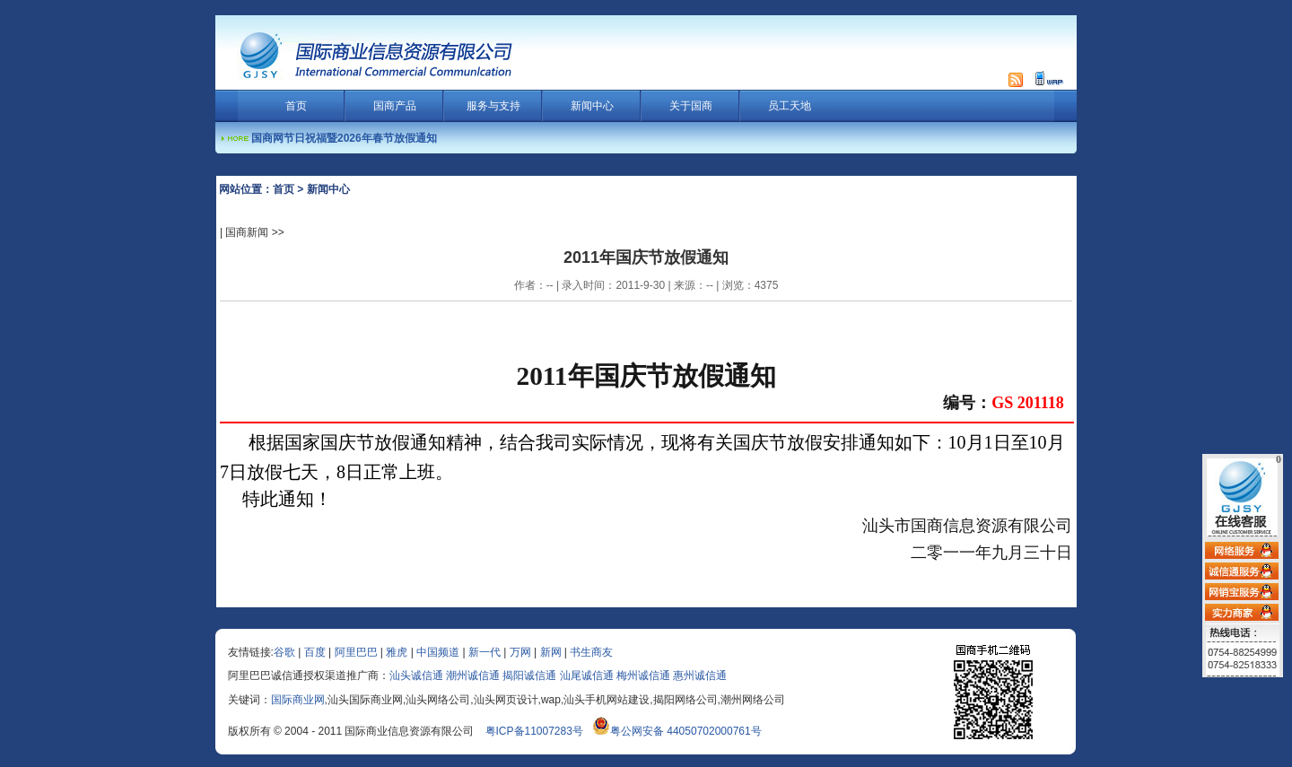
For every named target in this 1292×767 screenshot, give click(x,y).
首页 (296, 106)
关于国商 (690, 106)
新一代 (484, 652)
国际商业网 (298, 699)
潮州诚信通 (473, 675)
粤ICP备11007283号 (534, 731)
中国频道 (437, 652)
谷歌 (284, 652)
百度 (315, 652)
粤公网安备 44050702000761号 (677, 731)
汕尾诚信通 (587, 675)
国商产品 (394, 106)
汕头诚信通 (416, 675)
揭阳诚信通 (529, 675)
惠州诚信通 (700, 675)
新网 (551, 652)
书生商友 (591, 652)
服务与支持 (493, 106)
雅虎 (396, 652)
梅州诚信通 (643, 675)
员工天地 (789, 106)
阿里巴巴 (356, 652)
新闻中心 (592, 106)
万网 (520, 652)
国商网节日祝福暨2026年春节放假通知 (344, 138)
